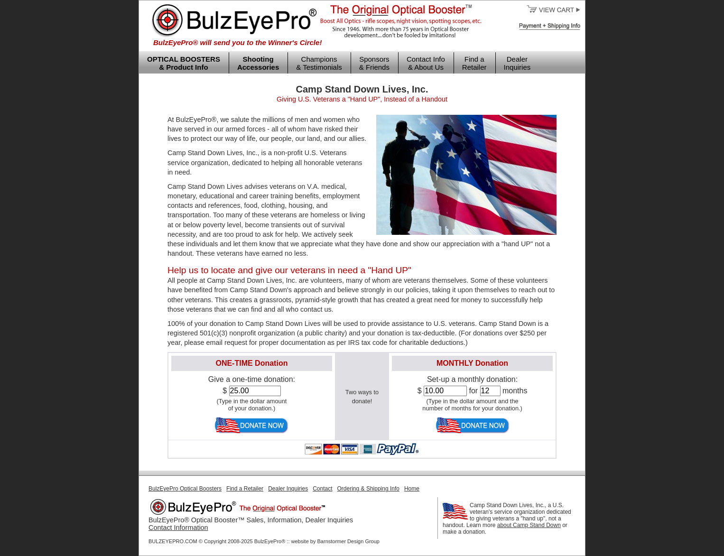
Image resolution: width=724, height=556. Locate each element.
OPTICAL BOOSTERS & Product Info (183, 63)
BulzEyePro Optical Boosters (185, 488)
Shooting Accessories (258, 63)
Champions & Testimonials (319, 63)
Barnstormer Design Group (348, 541)
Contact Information (178, 527)
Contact (322, 488)
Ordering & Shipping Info (368, 488)
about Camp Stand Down (529, 525)
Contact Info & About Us (426, 63)
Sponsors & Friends (374, 63)
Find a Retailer (474, 63)
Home (411, 488)
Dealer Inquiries (517, 63)
